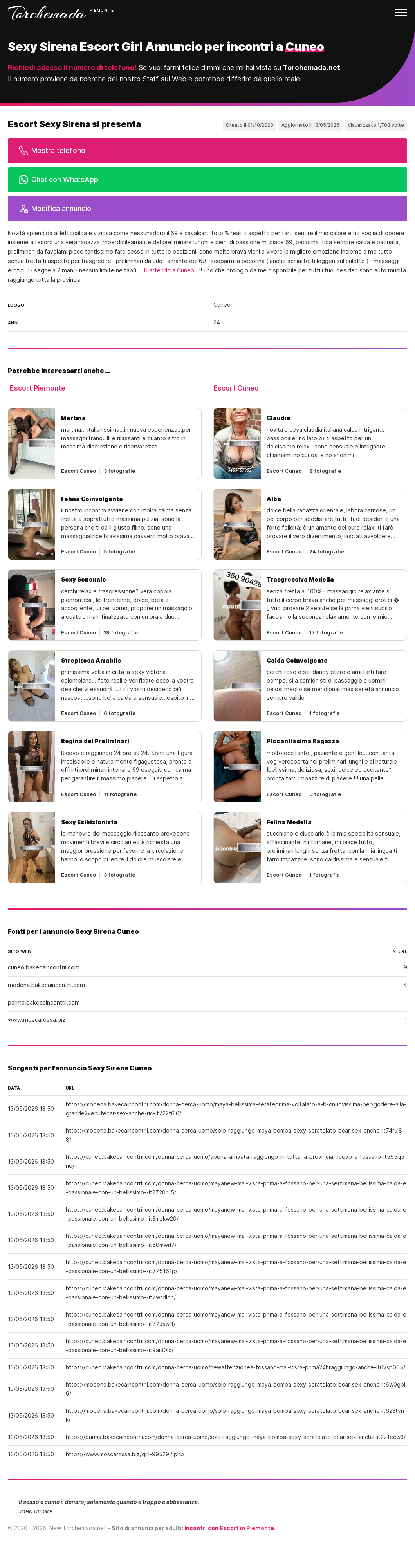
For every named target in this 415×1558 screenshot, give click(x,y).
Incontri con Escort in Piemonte (229, 1528)
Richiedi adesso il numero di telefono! (72, 67)
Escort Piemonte (37, 388)
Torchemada (47, 13)
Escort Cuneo (236, 388)
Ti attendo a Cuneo (168, 270)
